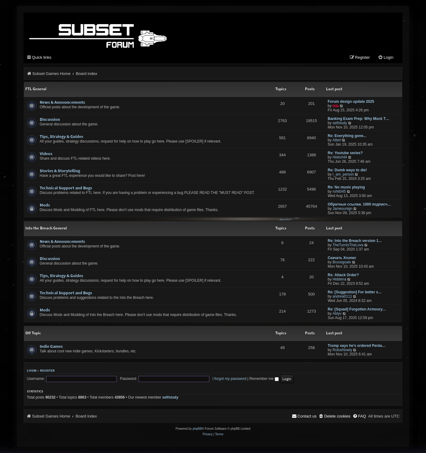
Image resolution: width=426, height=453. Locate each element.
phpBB (197, 429)
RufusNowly (342, 350)
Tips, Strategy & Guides (61, 136)
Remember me (237, 379)
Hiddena (339, 279)
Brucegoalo (341, 262)
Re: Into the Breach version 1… (355, 241)
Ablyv (336, 314)
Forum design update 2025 (351, 102)
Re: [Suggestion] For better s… (355, 292)
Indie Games (51, 346)
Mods (45, 205)
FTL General (35, 89)
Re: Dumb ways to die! (347, 170)
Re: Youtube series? (345, 153)
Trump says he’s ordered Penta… (356, 346)
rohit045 (339, 192)
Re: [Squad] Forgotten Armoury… (357, 309)
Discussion (50, 119)
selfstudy (339, 123)
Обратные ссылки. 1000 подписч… (359, 204)
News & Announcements (62, 102)
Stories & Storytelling (60, 171)
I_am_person (343, 175)
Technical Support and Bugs (66, 188)
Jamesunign (342, 209)
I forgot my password (202, 379)
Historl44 (339, 157)
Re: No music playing (346, 187)
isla (335, 106)
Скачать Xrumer (342, 258)
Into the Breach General (46, 228)
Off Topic (33, 333)
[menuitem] (385, 58)
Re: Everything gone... (347, 136)
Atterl (336, 140)
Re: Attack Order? (343, 275)
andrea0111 (342, 297)
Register (47, 371)
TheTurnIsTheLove (347, 245)
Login (31, 371)
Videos (46, 154)
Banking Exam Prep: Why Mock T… (358, 119)
